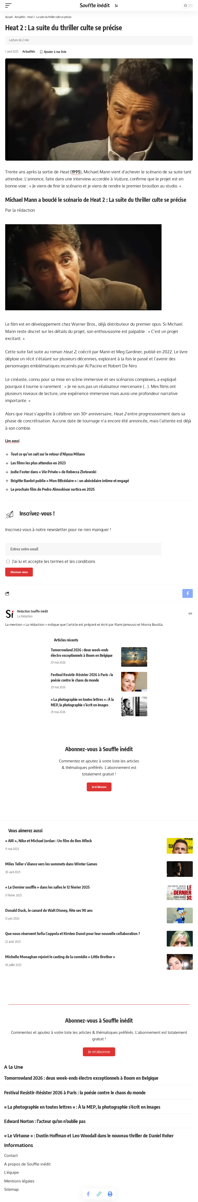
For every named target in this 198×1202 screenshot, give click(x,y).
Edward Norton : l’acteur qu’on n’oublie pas (44, 1121)
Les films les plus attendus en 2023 (38, 462)
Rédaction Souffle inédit (32, 611)
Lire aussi (12, 441)
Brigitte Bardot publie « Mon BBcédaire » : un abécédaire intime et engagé (70, 480)
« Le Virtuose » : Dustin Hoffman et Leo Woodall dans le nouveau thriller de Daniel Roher (89, 1135)
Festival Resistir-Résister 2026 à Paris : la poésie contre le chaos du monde (75, 1092)
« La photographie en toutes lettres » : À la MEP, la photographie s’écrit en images (82, 1107)
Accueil (9, 17)
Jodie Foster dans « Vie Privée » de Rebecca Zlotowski (53, 471)
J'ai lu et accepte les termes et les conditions (53, 561)
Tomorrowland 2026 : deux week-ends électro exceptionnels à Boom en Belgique (81, 1078)
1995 (75, 171)
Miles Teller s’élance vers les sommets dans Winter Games (51, 863)
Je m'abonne (99, 786)
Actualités (20, 17)
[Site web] (190, 614)
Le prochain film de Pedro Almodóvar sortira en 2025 (53, 489)
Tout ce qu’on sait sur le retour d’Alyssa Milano (48, 454)
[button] (9, 5)
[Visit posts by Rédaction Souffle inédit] (10, 613)
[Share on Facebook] (88, 1193)
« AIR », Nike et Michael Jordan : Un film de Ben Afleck (48, 840)
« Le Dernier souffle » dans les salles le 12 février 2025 (47, 887)
